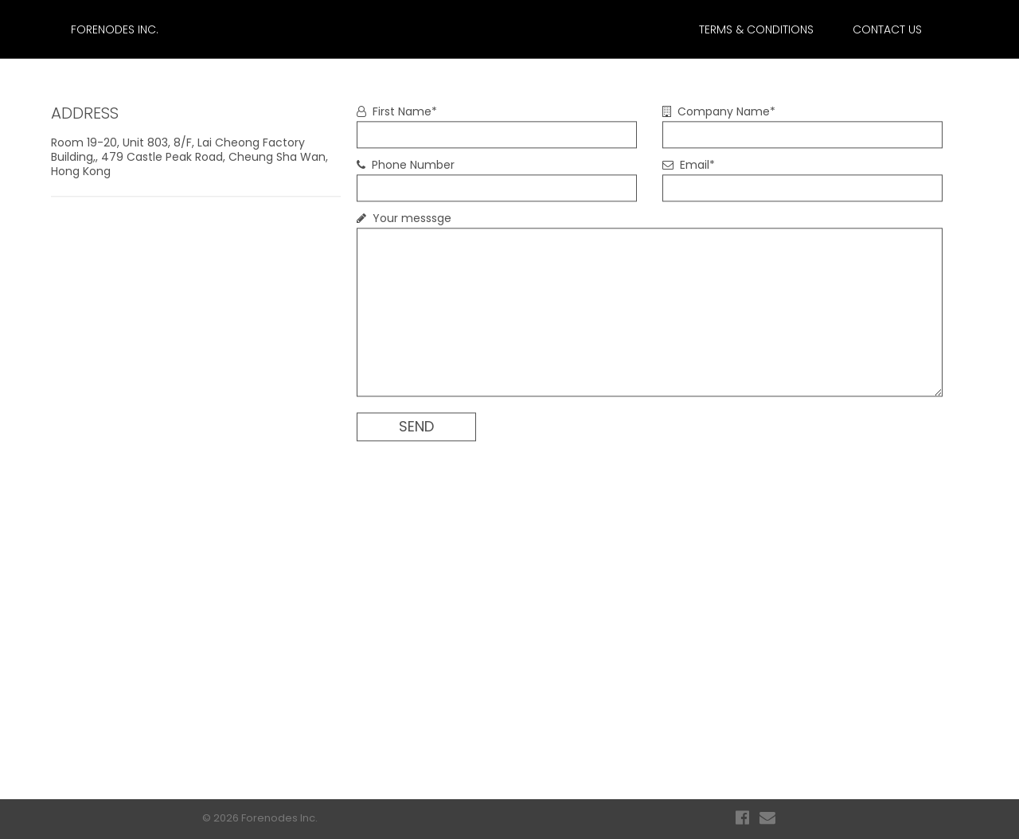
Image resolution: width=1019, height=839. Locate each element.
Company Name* (718, 111)
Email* (688, 165)
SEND (416, 426)
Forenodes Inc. (114, 29)
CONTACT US (887, 29)
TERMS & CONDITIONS (756, 29)
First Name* (397, 111)
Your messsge (404, 218)
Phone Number (406, 165)
